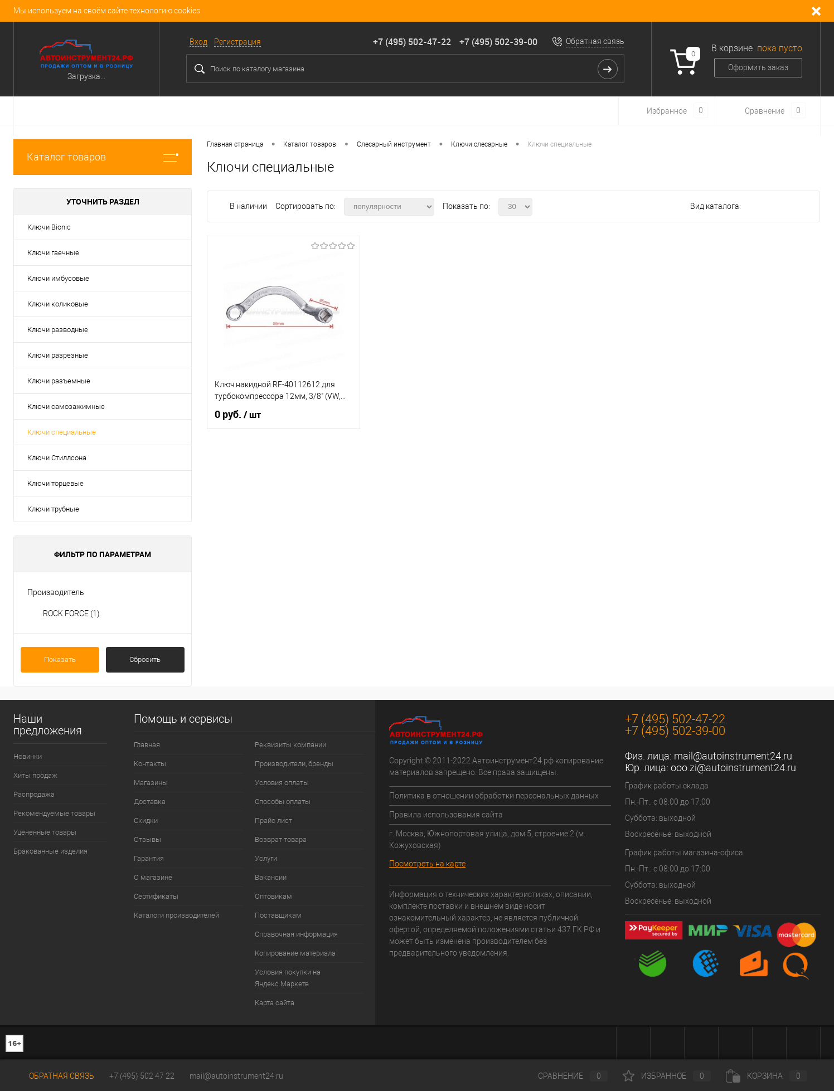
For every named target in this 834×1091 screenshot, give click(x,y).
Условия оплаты (282, 782)
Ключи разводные (57, 329)
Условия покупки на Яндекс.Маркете (288, 978)
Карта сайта (274, 1003)
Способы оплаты (283, 801)
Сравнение (564, 1075)
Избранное (667, 1075)
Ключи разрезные (57, 355)
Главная (147, 745)
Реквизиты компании (290, 745)
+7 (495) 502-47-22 (412, 42)
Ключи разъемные (58, 381)
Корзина (766, 1075)
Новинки (27, 756)
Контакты (150, 763)
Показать (60, 659)
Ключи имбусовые (58, 278)
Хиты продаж (35, 775)
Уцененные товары (44, 832)
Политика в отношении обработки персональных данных (494, 795)
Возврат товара (281, 839)
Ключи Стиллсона (56, 458)
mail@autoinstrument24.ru (733, 756)
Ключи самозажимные (66, 406)
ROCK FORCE (71, 613)
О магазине (153, 877)
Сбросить (145, 659)
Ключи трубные (53, 509)
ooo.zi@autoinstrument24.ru (733, 767)
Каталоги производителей (176, 915)
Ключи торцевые (55, 483)
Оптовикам (273, 896)
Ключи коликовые (57, 304)
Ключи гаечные (53, 253)
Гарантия (149, 858)
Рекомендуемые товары (54, 813)
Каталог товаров (102, 157)
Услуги (266, 858)
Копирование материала (295, 953)
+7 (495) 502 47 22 (141, 1075)
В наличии (249, 206)
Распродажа (34, 794)
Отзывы (147, 839)
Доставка (150, 801)
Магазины (151, 782)
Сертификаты (156, 896)
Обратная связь (595, 41)
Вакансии (271, 877)
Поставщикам (278, 915)
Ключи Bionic (49, 227)
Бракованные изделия (50, 851)
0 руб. (238, 414)
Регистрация (237, 41)
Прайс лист (273, 820)
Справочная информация (296, 934)
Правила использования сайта (446, 814)
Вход (198, 41)
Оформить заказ (758, 67)
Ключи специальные (61, 432)
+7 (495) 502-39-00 (498, 42)
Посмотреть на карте (427, 863)
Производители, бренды (294, 763)
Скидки (146, 820)
